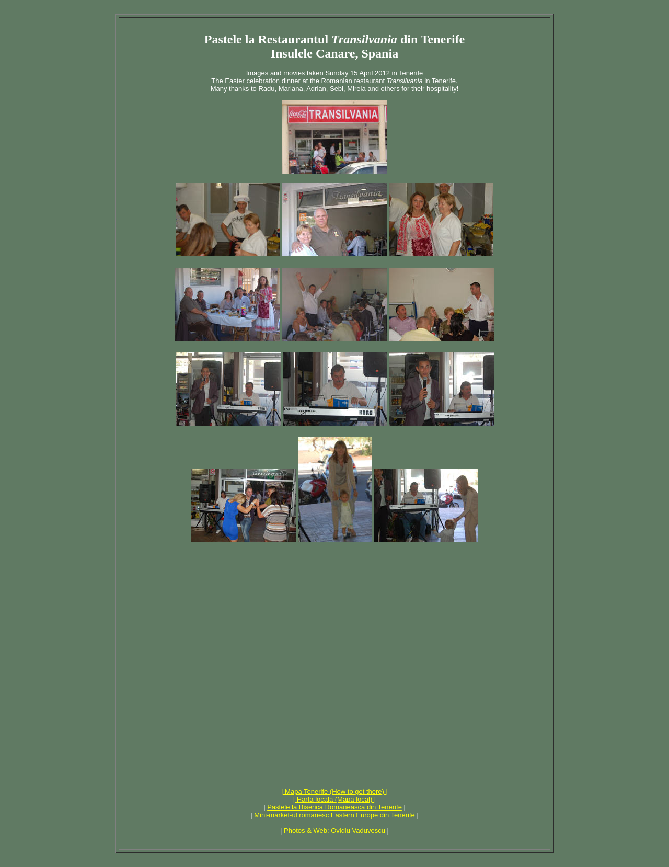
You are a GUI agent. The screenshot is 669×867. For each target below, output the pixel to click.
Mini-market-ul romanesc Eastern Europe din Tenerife (334, 815)
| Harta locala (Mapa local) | (334, 799)
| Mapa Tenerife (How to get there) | (334, 791)
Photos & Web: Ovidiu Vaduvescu (334, 831)
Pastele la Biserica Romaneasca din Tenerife (334, 807)
